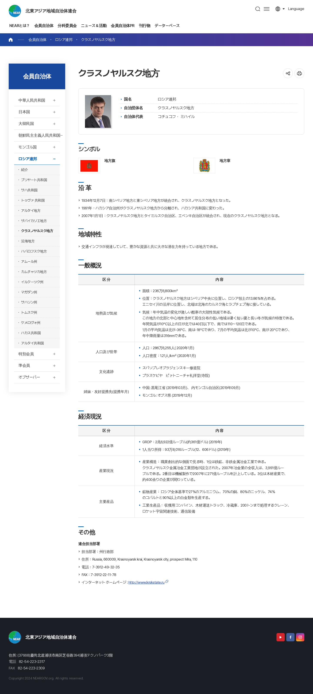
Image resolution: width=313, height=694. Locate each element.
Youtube (280, 637)
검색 (258, 9)
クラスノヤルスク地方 (98, 39)
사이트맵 (267, 9)
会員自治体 (37, 39)
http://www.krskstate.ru (146, 582)
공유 (288, 73)
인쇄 (299, 73)
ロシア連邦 (64, 39)
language (296, 9)
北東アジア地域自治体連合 (51, 10)
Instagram (300, 637)
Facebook (290, 637)
